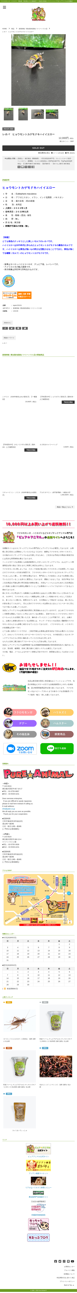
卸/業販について (69, 1275)
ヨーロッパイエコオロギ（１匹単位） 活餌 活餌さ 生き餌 (19, 1040)
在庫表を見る (45, 153)
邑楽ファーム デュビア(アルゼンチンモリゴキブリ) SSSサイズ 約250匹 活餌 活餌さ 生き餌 (56, 1040)
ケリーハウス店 (42, 29)
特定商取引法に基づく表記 (66, 1279)
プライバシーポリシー (67, 1283)
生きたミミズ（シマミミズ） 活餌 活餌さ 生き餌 (55, 1086)
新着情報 (22, 29)
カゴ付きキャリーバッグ (49, 444)
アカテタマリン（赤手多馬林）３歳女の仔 (56, 492)
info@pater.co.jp (8, 809)
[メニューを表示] (4, 7)
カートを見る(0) (58, 153)
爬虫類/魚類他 (31, 29)
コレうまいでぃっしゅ (19, 1131)
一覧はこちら (65, 507)
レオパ (5, 343)
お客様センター (69, 1268)
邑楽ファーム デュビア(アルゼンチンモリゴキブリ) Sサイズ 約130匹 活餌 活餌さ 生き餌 (19, 1086)
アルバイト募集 (69, 1271)
